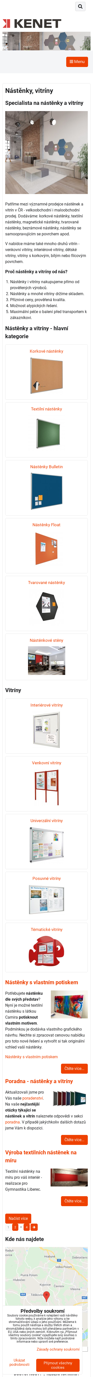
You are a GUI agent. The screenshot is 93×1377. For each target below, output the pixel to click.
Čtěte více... (74, 1068)
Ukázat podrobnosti (19, 1362)
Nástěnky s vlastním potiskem (31, 1056)
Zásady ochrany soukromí (58, 1349)
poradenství (32, 1098)
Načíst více (18, 1218)
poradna (12, 1122)
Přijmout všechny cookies (58, 1365)
